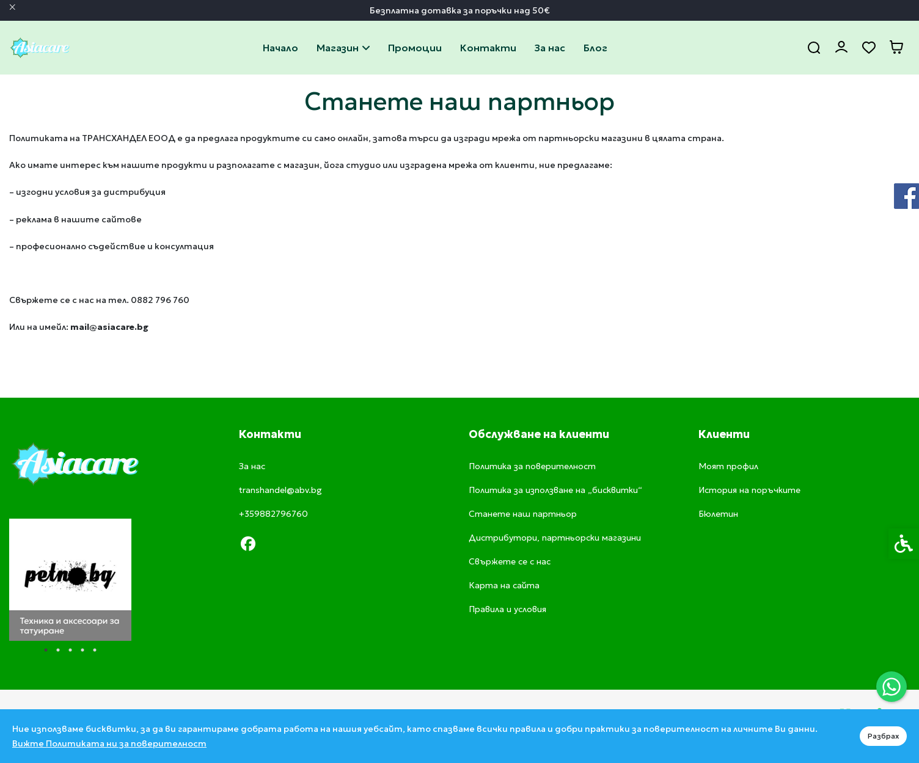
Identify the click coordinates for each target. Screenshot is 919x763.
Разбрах (883, 735)
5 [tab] (95, 650)
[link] (891, 686)
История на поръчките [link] (749, 489)
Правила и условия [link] (507, 609)
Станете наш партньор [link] (523, 513)
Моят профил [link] (728, 466)
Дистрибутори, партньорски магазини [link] (555, 537)
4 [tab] (82, 650)
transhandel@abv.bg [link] (280, 489)
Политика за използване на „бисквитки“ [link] (555, 489)
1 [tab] (46, 650)
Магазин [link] (343, 47)
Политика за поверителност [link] (532, 466)
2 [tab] (58, 650)
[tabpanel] (70, 580)
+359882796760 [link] (273, 513)
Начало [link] (280, 48)
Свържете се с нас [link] (488, 47)
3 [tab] (70, 650)
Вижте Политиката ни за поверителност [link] (109, 743)
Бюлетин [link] (718, 513)
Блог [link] (595, 48)
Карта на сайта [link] (504, 585)
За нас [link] (550, 48)
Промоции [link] (415, 48)
